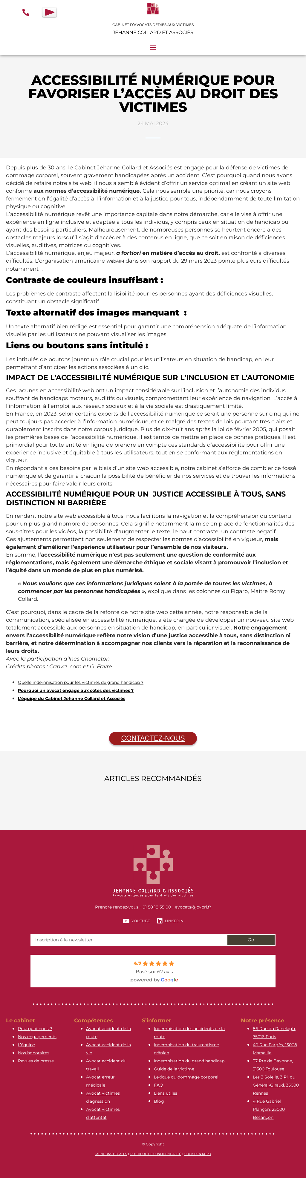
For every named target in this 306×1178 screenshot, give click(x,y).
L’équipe (26, 1044)
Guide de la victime (174, 1069)
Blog (159, 1101)
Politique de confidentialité (155, 1154)
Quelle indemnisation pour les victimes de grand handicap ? (80, 682)
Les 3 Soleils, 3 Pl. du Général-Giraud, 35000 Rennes (276, 1085)
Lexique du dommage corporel (186, 1077)
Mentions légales (111, 1154)
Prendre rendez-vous (116, 907)
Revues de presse (36, 1061)
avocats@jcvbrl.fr (193, 907)
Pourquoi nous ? (35, 1028)
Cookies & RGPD (197, 1154)
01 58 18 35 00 (157, 907)
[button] (153, 47)
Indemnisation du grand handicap (189, 1061)
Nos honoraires (33, 1053)
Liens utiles (165, 1093)
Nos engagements (37, 1036)
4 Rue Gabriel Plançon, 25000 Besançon (269, 1109)
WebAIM (115, 261)
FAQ (158, 1085)
